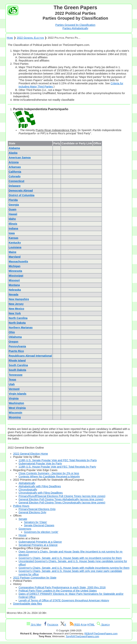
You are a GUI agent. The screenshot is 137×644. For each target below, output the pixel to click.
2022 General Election (30, 37)
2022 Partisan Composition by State (34, 577)
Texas (12, 379)
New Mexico (16, 308)
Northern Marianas (21, 327)
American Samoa (20, 157)
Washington (16, 403)
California (15, 171)
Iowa (12, 233)
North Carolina (18, 318)
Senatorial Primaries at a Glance (38, 544)
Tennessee (15, 374)
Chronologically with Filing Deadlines (41, 492)
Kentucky (15, 242)
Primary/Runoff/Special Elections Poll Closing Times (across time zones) (62, 496)
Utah (12, 384)
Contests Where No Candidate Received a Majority (49, 476)
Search (103, 624)
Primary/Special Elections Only (37, 509)
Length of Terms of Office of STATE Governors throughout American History (64, 600)
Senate (23, 518)
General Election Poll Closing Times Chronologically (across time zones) (62, 502)
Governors (25, 528)
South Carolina (18, 365)
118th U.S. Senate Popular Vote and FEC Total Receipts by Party (58, 460)
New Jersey (16, 303)
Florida (13, 199)
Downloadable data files (27, 603)
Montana (14, 285)
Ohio (12, 332)
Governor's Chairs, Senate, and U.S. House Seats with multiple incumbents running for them (74, 567)
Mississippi (16, 275)
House (23, 535)
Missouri (14, 280)
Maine (12, 252)
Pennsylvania (17, 346)
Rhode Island (17, 360)
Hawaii (13, 214)
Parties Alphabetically (75, 28)
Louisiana (15, 247)
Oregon (13, 341)
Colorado (15, 176)
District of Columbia (21, 195)
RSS (75, 624)
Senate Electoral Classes (39, 525)
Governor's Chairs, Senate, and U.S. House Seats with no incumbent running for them (70, 557)
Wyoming (15, 417)
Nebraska (15, 289)
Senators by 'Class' (35, 522)
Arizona (14, 162)
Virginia (14, 398)
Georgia (14, 204)
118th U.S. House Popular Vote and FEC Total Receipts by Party (57, 466)
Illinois (13, 223)
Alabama (14, 148)
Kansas (13, 237)
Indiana (13, 228)
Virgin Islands (17, 393)
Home (10, 37)
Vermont (14, 388)
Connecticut (16, 181)
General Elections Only (32, 512)
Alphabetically (27, 483)
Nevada (13, 294)
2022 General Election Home (30, 453)
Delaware (15, 185)
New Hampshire (19, 299)
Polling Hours (21, 505)
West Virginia (17, 407)
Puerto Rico (16, 351)
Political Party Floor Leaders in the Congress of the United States (58, 590)
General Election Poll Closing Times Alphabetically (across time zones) (61, 499)
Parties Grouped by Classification (75, 24)
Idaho (12, 218)
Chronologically (28, 489)
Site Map (34, 624)
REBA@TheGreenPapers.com (101, 633)
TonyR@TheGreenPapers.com (82, 636)
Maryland (15, 256)
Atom (84, 624)
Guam (12, 209)
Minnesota (15, 270)
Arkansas (15, 166)
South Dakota (17, 369)
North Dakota (17, 322)
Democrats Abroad (21, 190)
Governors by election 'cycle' (41, 531)
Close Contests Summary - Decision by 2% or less (49, 473)
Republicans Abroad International (30, 355)
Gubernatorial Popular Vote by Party (40, 463)
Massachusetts (18, 261)
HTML (91, 624)
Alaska (13, 152)
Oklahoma (15, 336)
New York (15, 313)
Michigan (14, 266)
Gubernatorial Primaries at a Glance (40, 541)
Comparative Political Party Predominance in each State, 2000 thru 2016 (62, 587)
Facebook (50, 624)
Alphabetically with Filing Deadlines (40, 486)
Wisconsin (15, 412)
